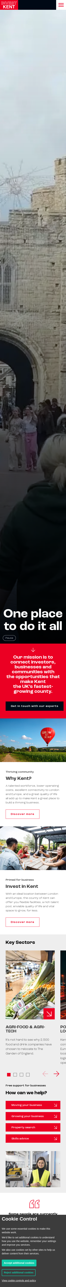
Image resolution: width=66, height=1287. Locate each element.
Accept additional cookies (19, 1263)
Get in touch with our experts (34, 706)
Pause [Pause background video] (9, 638)
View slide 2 (15, 1074)
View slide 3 (21, 1074)
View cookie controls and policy (19, 1280)
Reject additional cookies (18, 1272)
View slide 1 (9, 1074)
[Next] (56, 1073)
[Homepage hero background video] (33, 322)
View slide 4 (28, 1074)
